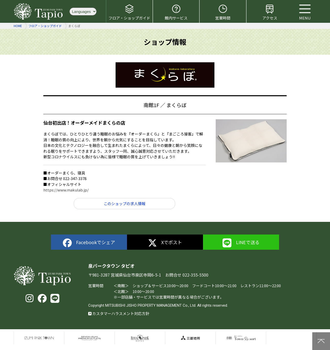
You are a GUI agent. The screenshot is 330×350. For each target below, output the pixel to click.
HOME (18, 26)
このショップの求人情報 (124, 203)
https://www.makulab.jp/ (66, 189)
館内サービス (176, 12)
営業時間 (222, 12)
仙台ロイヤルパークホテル (140, 338)
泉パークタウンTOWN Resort (241, 338)
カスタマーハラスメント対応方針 (118, 313)
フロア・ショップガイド (129, 12)
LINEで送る (241, 243)
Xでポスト (165, 243)
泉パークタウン (39, 338)
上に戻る (321, 341)
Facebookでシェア (89, 243)
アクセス (269, 12)
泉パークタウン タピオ (39, 11)
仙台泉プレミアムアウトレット (89, 338)
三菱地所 (190, 338)
